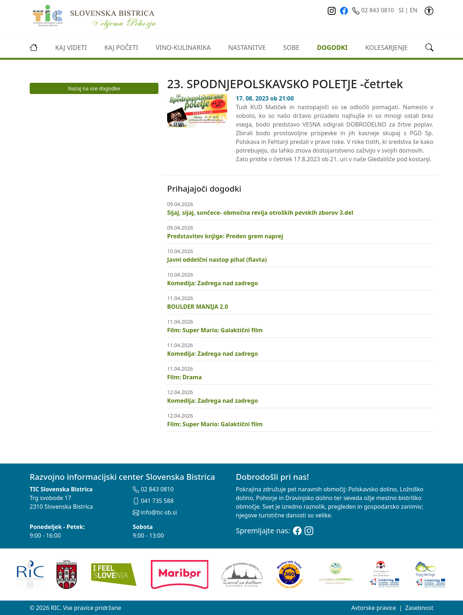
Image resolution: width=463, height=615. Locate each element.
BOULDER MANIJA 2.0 (197, 307)
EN (413, 10)
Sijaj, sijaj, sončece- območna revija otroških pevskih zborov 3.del (260, 213)
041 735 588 (153, 501)
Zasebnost (419, 608)
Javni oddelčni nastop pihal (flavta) (217, 260)
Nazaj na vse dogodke (94, 88)
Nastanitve (247, 47)
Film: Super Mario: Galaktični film (215, 330)
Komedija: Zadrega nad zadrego (212, 283)
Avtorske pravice (373, 608)
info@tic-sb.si (155, 512)
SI (400, 10)
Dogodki (332, 47)
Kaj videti (71, 47)
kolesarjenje (386, 47)
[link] (429, 10)
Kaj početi (121, 47)
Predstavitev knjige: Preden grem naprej (225, 236)
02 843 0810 (373, 10)
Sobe (291, 47)
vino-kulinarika (183, 47)
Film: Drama (184, 377)
